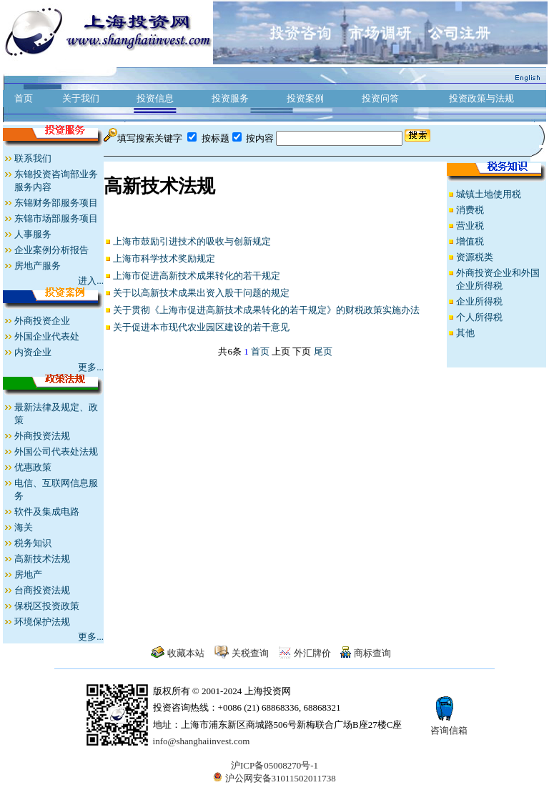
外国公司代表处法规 (56, 451)
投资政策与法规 (481, 98)
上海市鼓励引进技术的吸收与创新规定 (192, 241)
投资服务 (230, 98)
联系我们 (32, 158)
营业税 (470, 225)
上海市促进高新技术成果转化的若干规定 (196, 275)
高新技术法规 (42, 558)
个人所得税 (479, 317)
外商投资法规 (42, 435)
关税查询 (250, 653)
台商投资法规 (42, 590)
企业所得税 (479, 301)
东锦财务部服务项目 (56, 202)
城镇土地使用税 (488, 194)
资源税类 (474, 257)
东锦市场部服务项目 (56, 218)
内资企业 (32, 352)
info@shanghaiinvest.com (201, 741)
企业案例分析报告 (51, 250)
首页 (23, 98)
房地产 (28, 574)
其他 (465, 332)
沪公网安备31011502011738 (274, 778)
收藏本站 (185, 653)
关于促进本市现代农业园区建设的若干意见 (201, 327)
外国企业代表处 (46, 336)
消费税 (470, 209)
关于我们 (80, 98)
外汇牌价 (312, 653)
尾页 (323, 351)
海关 (23, 527)
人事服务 (32, 234)
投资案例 (305, 98)
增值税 (470, 241)
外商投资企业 (42, 320)
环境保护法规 (42, 621)
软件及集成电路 (46, 511)
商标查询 (372, 653)
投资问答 (380, 98)
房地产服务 (37, 265)
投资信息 (155, 98)
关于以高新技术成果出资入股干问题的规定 (201, 292)
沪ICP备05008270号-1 (274, 765)
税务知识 (32, 543)
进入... (91, 280)
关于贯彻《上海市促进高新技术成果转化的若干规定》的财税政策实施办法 (266, 310)
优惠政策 (32, 467)
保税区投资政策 (46, 606)
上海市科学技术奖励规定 (164, 258)
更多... (91, 367)
